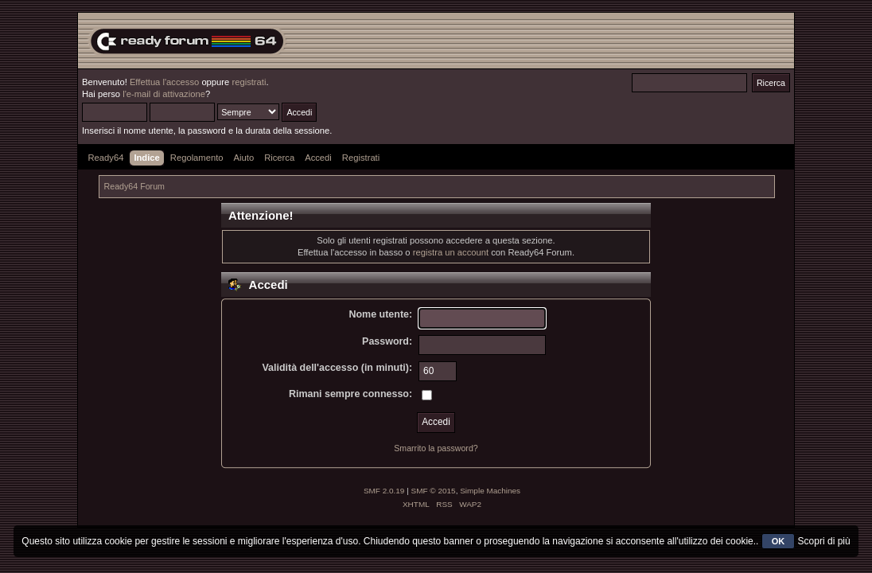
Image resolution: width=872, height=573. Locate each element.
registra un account (451, 252)
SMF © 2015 (433, 490)
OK (778, 541)
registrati (249, 82)
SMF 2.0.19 (384, 490)
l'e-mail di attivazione (164, 94)
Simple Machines (490, 490)
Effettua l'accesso (164, 82)
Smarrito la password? (435, 448)
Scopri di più (824, 541)
